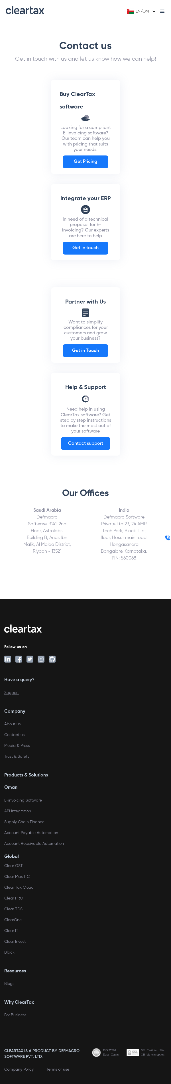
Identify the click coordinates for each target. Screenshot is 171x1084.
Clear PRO (13, 898)
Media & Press (17, 746)
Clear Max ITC (17, 877)
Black (9, 952)
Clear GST (13, 866)
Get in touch (85, 248)
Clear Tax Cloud (19, 888)
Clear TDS (13, 909)
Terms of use (57, 1069)
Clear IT (11, 931)
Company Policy (19, 1069)
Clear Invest (15, 942)
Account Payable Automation (31, 833)
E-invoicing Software (23, 800)
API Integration (17, 811)
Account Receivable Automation (34, 844)
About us (12, 724)
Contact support (85, 443)
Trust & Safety (16, 757)
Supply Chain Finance (24, 822)
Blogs (9, 984)
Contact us (14, 735)
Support (11, 693)
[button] (140, 11)
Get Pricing (85, 161)
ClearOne (13, 920)
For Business (15, 1015)
